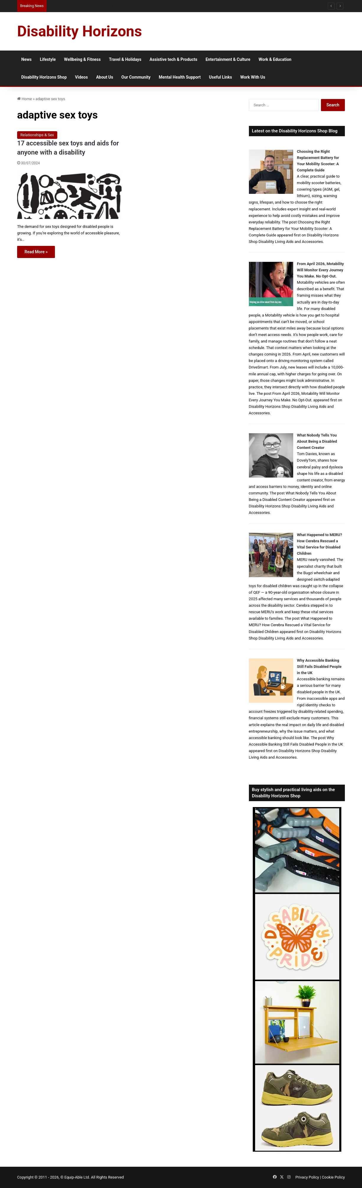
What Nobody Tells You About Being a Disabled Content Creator (317, 441)
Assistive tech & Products (174, 59)
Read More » (36, 251)
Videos (81, 77)
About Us (104, 77)
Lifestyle (48, 59)
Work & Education (275, 59)
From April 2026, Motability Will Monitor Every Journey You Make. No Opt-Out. (320, 270)
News (26, 59)
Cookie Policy (333, 1177)
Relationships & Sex (37, 135)
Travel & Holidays (125, 59)
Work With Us (252, 77)
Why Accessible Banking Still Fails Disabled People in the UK (319, 666)
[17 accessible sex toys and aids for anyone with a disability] (69, 195)
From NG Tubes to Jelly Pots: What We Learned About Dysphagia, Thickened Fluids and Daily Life (130, 6)
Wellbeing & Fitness (82, 59)
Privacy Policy (307, 1177)
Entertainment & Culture (228, 59)
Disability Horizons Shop (44, 77)
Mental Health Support (180, 77)
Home (24, 99)
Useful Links (220, 77)
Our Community (136, 77)
